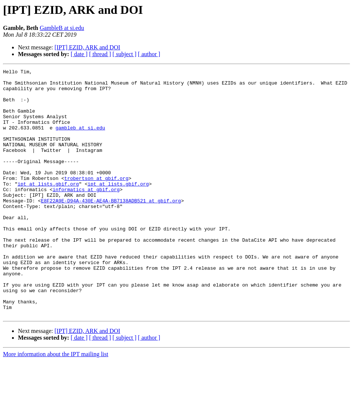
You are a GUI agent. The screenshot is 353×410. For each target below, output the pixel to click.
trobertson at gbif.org (96, 200)
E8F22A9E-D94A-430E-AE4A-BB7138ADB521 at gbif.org (111, 227)
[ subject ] (124, 54)
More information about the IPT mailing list (55, 403)
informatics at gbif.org (86, 214)
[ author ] (149, 54)
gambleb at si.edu (80, 140)
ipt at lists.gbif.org (48, 207)
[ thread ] (100, 54)
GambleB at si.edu (62, 28)
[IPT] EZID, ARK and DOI (87, 47)
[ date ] (79, 54)
